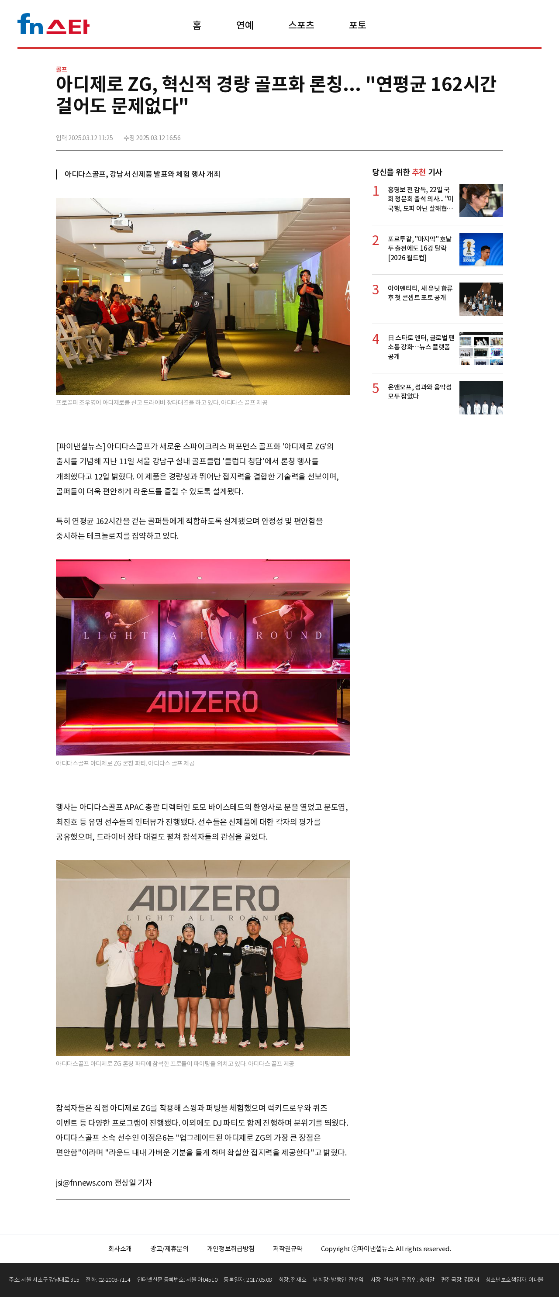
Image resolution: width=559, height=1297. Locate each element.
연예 (244, 25)
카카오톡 (476, 134)
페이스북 (438, 134)
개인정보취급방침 (231, 1249)
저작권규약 (288, 1249)
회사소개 (120, 1249)
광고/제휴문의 (169, 1249)
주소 (495, 134)
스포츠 (301, 25)
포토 (357, 25)
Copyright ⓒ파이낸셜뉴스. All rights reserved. (386, 1249)
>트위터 (457, 134)
